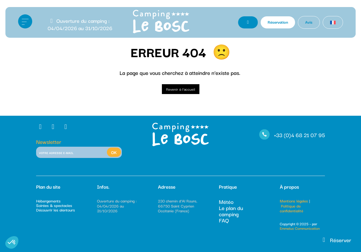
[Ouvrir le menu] (25, 21)
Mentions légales (294, 201)
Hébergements (48, 201)
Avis (308, 22)
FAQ (224, 220)
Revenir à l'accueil (180, 89)
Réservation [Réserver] (278, 22)
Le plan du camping (231, 211)
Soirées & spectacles (54, 205)
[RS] (41, 126)
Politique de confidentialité (291, 208)
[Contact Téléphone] (248, 22)
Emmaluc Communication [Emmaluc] (300, 228)
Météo (226, 201)
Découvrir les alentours (55, 210)
